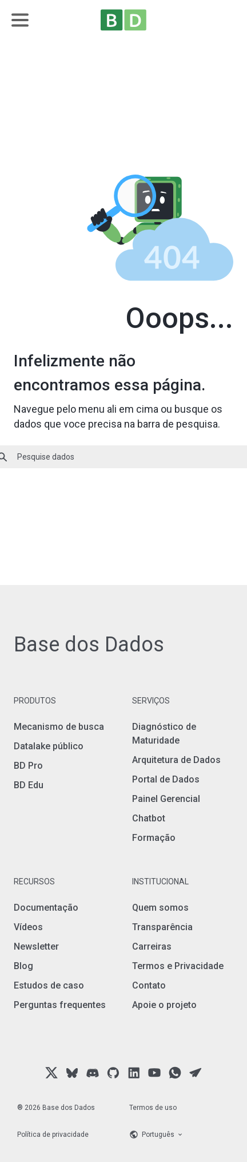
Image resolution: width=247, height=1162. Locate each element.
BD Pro (28, 765)
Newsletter (36, 946)
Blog (23, 966)
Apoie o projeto (164, 1004)
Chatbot (148, 818)
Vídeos (28, 927)
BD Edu (28, 785)
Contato (149, 985)
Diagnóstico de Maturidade (164, 733)
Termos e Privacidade (178, 966)
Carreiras (152, 946)
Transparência (162, 927)
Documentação (46, 907)
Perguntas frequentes (60, 1004)
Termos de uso (153, 1108)
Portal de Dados (166, 779)
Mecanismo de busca (59, 726)
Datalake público (48, 746)
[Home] (123, 20)
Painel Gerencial (166, 798)
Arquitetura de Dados (176, 759)
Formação (154, 837)
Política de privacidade (53, 1135)
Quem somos (160, 907)
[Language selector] (179, 1134)
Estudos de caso (49, 985)
